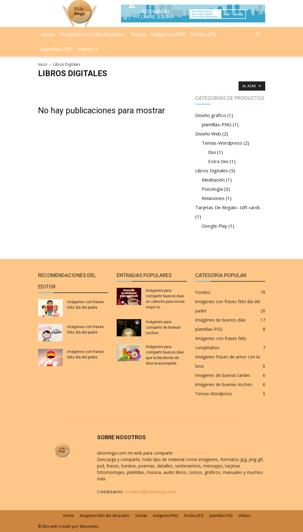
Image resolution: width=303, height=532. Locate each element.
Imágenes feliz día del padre (92, 34)
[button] (258, 34)
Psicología (212, 189)
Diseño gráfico (210, 115)
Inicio (42, 64)
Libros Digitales (211, 170)
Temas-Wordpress (222, 143)
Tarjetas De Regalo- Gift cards (227, 207)
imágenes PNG (168, 34)
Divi (212, 152)
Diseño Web (208, 134)
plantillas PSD (56, 49)
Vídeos (88, 49)
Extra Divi (218, 161)
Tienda (138, 34)
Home (48, 34)
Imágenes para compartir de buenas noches (163, 327)
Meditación (213, 180)
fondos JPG (203, 34)
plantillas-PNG (216, 124)
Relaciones (213, 198)
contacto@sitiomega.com (150, 492)
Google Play (214, 226)
